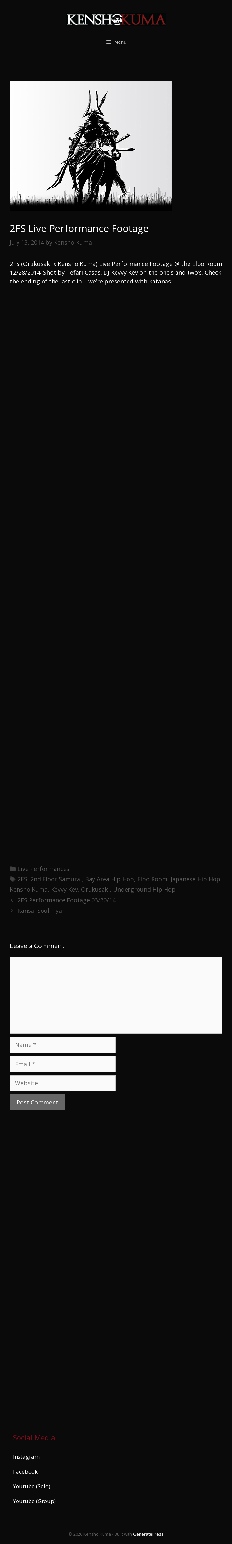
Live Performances (43, 869)
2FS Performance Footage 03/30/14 (67, 900)
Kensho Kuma (29, 889)
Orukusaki (95, 889)
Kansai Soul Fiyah (42, 910)
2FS (22, 879)
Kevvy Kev (64, 889)
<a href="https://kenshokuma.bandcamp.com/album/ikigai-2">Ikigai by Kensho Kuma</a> (70, 1270)
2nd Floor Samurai (56, 879)
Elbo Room (152, 879)
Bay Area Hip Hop (109, 879)
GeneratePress (148, 1534)
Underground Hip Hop (144, 889)
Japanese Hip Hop (195, 879)
